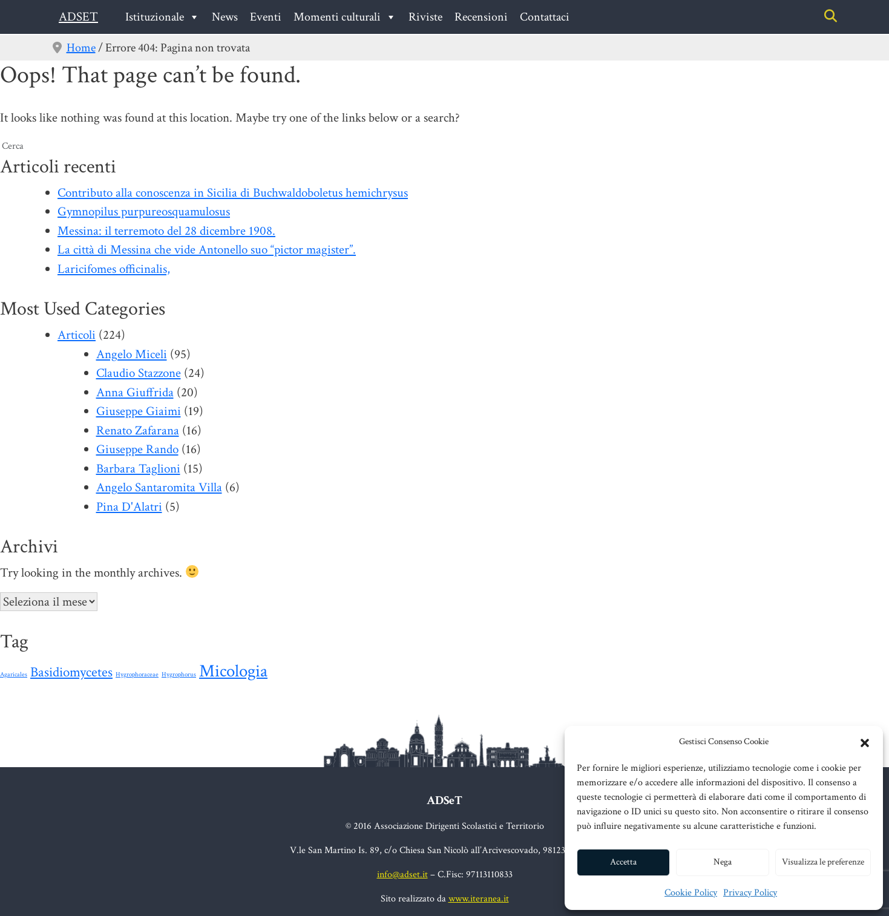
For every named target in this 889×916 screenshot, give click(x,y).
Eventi (265, 17)
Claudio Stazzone (138, 373)
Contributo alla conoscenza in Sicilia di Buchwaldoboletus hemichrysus (232, 193)
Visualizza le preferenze (823, 862)
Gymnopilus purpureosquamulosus (143, 211)
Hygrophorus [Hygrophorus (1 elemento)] (179, 674)
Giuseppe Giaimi (138, 411)
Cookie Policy (690, 892)
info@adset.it (402, 874)
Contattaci (544, 17)
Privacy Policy (750, 892)
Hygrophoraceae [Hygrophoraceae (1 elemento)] (137, 674)
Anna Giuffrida (135, 392)
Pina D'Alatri (129, 507)
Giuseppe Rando (137, 449)
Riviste (425, 17)
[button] (865, 742)
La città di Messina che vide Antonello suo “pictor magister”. (206, 249)
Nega (722, 862)
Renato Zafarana (137, 430)
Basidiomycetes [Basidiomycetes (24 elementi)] (71, 672)
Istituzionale (162, 17)
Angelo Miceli (131, 354)
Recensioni (481, 17)
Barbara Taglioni (138, 468)
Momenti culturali (345, 17)
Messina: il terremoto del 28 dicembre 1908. (166, 231)
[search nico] (444, 146)
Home (81, 48)
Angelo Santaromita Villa (159, 487)
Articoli (76, 335)
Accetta (623, 862)
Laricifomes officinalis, (113, 269)
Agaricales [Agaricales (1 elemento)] (13, 674)
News (225, 17)
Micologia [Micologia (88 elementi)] (233, 670)
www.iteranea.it (478, 898)
